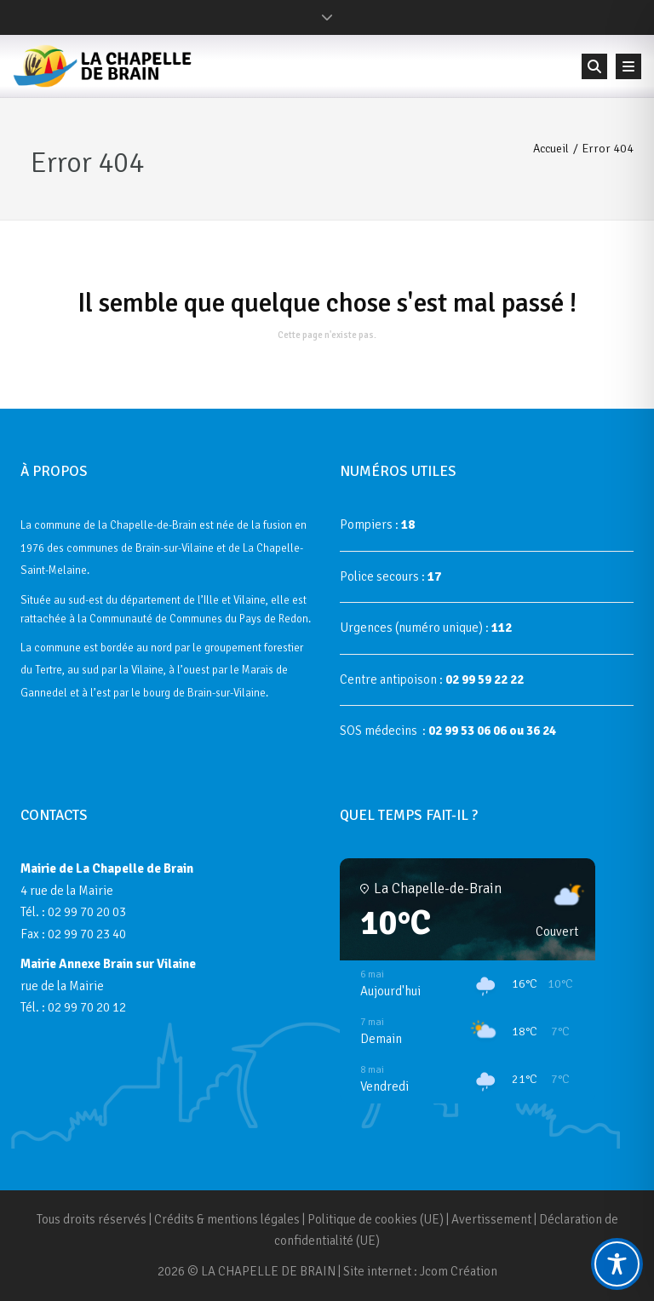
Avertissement (491, 1219)
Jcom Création (458, 1271)
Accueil (551, 148)
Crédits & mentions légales (227, 1219)
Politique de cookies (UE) (375, 1219)
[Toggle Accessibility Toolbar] (617, 1264)
